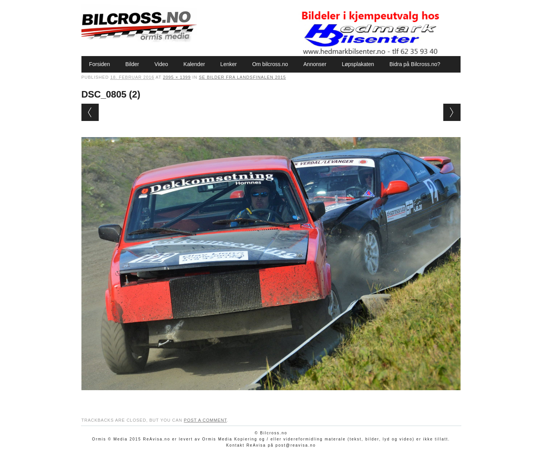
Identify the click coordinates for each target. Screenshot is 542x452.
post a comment (205, 420)
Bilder (132, 64)
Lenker (228, 64)
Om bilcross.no (270, 64)
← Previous (90, 112)
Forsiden (99, 64)
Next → (452, 112)
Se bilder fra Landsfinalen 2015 (242, 77)
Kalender (194, 64)
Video (161, 64)
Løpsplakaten (358, 64)
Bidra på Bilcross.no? (415, 64)
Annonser (315, 64)
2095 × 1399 (177, 77)
